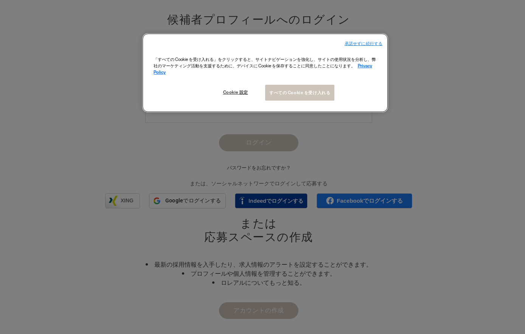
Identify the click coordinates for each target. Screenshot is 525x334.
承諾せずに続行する (363, 44)
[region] (265, 72)
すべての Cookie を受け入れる (299, 92)
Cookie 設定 (235, 92)
